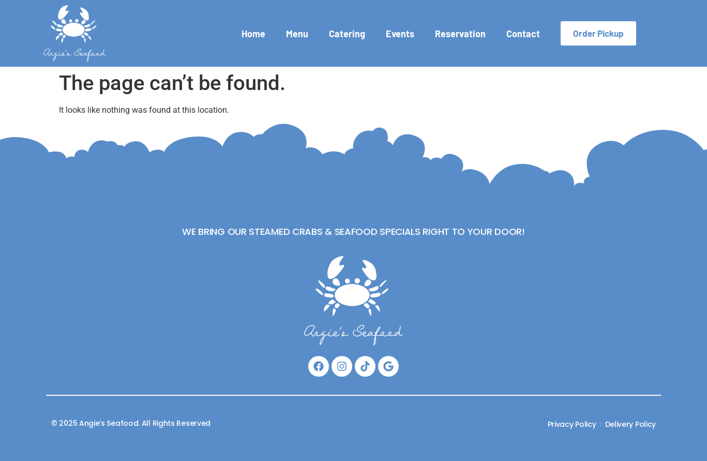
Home (253, 33)
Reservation (460, 33)
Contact (523, 33)
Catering (347, 33)
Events (400, 33)
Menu (297, 33)
